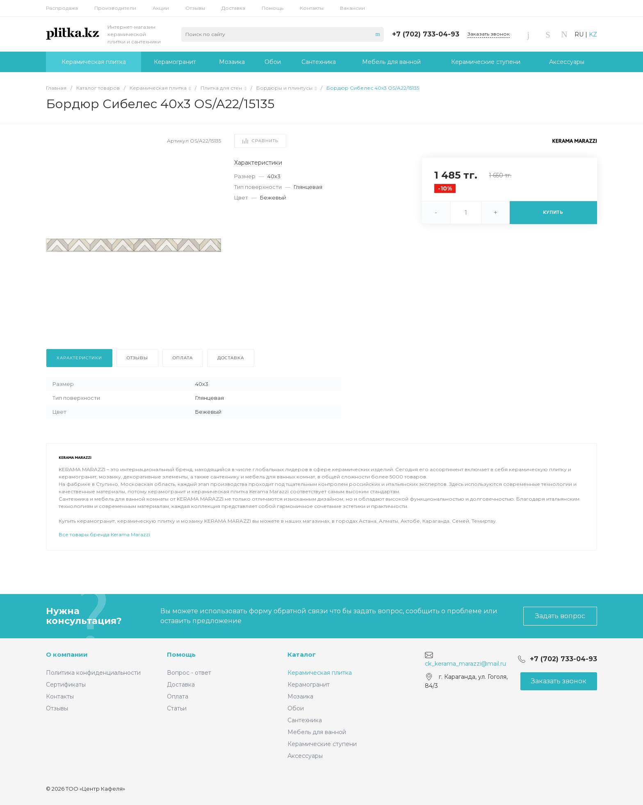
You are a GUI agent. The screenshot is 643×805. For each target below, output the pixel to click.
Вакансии (352, 8)
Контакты (312, 8)
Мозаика (300, 696)
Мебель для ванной (316, 732)
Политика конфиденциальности (93, 672)
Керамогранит (308, 684)
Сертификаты (66, 684)
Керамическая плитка (319, 672)
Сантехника (304, 720)
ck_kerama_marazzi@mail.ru (465, 663)
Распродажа (62, 8)
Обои (295, 708)
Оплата (177, 696)
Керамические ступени (322, 744)
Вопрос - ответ (189, 672)
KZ (593, 34)
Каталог (301, 654)
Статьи (177, 708)
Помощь (272, 8)
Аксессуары (305, 756)
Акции (161, 8)
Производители (115, 8)
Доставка (233, 8)
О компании (67, 654)
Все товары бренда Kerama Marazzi (104, 534)
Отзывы (195, 8)
